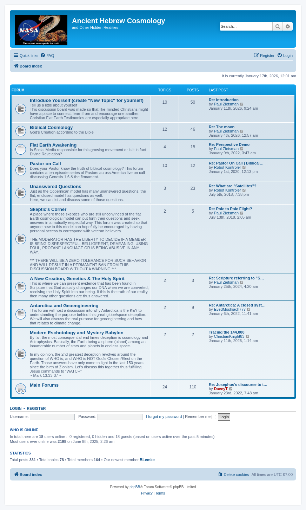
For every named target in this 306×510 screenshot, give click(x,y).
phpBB (134, 487)
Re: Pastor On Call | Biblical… (236, 163)
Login (15, 408)
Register (36, 408)
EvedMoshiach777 (230, 309)
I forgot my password (164, 416)
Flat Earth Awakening (53, 145)
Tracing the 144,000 (227, 332)
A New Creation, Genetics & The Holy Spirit (77, 278)
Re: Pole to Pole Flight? (230, 209)
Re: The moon (221, 127)
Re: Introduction (224, 100)
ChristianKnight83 (229, 336)
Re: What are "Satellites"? (233, 186)
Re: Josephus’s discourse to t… (238, 384)
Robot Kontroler (227, 167)
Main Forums (44, 385)
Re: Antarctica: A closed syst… (237, 305)
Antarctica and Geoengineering (64, 305)
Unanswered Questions (55, 186)
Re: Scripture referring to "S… (236, 278)
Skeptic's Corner (48, 209)
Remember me (200, 416)
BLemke (147, 460)
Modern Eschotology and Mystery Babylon (77, 332)
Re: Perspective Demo (229, 144)
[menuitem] (47, 55)
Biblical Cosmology (51, 127)
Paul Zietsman (226, 104)
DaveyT (221, 389)
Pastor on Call (45, 163)
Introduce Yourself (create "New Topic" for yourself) (87, 100)
